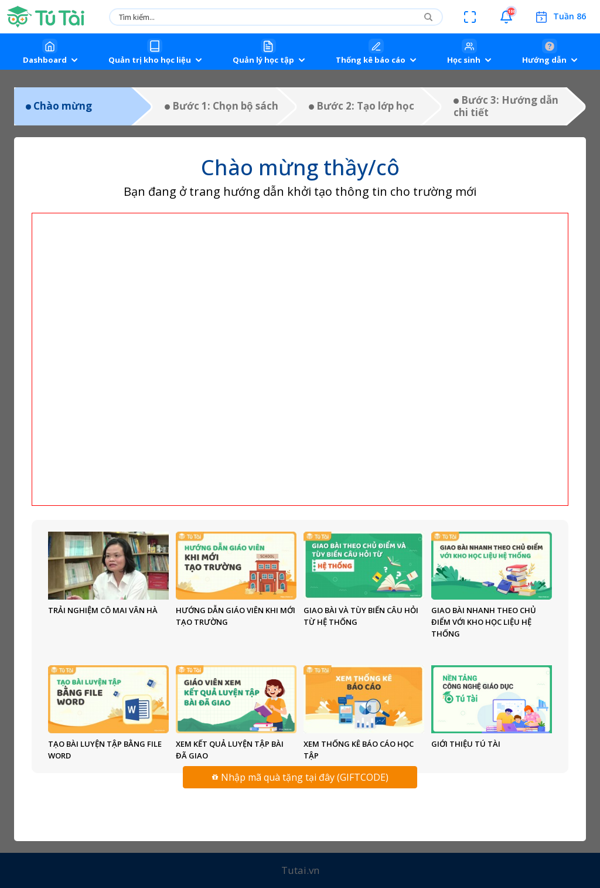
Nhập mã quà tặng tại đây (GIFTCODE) (300, 777)
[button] (506, 17)
